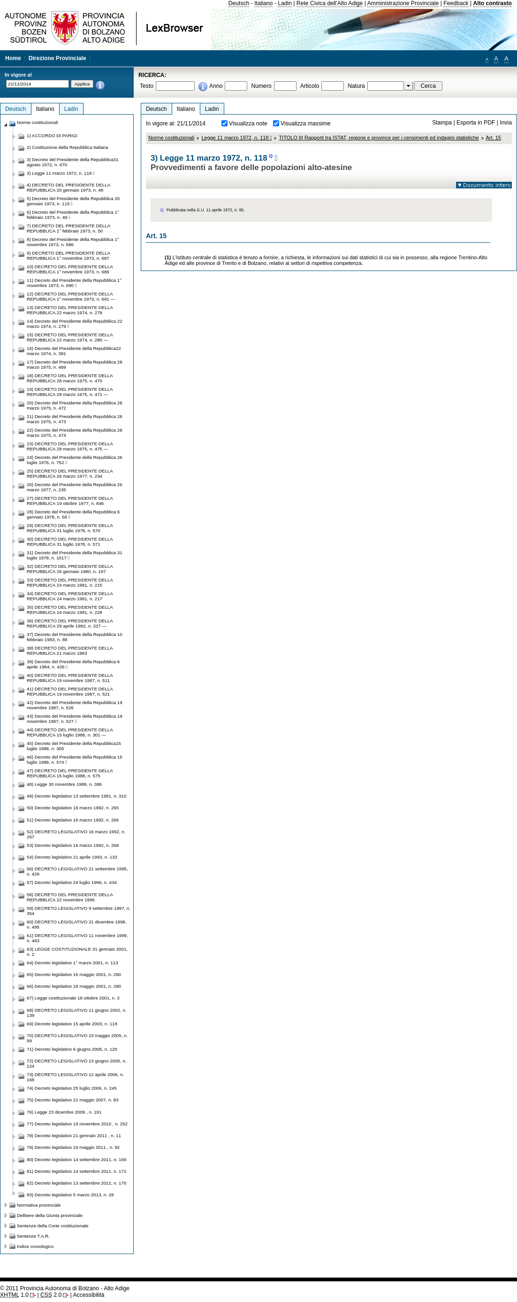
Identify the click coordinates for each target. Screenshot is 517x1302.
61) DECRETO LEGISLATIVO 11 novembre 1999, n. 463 (77, 938)
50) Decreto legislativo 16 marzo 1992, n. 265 (73, 807)
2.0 (50, 1295)
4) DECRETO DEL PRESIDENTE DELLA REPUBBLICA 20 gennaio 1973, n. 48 (68, 187)
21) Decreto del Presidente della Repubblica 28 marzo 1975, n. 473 (74, 419)
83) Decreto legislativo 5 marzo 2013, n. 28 (70, 1194)
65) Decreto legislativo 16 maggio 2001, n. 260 (74, 974)
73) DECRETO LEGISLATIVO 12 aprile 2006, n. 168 (75, 1077)
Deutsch (239, 3)
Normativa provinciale (39, 1205)
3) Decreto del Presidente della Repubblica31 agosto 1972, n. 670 (73, 162)
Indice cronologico (35, 1246)
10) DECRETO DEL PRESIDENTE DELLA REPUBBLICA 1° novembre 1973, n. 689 (70, 269)
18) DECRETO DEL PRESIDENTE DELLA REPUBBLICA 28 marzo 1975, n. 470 (70, 378)
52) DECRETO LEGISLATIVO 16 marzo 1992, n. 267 (76, 834)
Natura (356, 86)
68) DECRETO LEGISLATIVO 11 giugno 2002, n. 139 (76, 1013)
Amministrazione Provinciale (403, 3)
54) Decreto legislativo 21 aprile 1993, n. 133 (72, 857)
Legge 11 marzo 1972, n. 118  (236, 137)
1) (271, 156)
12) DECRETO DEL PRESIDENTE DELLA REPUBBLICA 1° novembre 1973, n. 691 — (71, 296)
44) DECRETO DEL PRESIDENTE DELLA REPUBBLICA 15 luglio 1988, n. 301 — (70, 732)
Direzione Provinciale (57, 58)
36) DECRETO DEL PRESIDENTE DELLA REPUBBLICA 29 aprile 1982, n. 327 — (70, 623)
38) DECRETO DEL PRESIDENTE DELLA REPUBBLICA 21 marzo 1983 (70, 650)
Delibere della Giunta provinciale (50, 1215)
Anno (215, 86)
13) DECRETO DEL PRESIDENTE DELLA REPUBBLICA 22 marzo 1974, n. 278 (70, 310)
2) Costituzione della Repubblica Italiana (67, 147)
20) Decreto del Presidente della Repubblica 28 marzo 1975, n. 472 (74, 405)
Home (13, 58)
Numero (261, 86)
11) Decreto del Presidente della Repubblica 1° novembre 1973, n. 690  (74, 283)
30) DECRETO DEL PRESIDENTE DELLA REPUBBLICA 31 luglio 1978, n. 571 (70, 541)
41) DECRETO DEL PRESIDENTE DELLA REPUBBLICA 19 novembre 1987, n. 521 (70, 691)
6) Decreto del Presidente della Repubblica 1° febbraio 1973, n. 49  (73, 214)
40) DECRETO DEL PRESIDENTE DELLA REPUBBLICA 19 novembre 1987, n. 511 (70, 678)
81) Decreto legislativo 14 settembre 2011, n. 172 (76, 1171)
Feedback (455, 3)
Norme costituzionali (171, 137)
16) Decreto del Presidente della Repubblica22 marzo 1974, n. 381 (74, 351)
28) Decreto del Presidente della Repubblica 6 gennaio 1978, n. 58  (73, 514)
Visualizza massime (306, 123)
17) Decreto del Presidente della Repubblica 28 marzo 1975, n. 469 (74, 364)
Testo (146, 86)
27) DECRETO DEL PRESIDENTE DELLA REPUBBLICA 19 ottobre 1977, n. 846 (70, 501)
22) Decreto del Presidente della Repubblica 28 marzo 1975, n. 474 (74, 432)
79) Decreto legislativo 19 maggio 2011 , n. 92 (73, 1147)
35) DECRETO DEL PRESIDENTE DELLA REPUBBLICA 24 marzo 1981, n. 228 (70, 609)
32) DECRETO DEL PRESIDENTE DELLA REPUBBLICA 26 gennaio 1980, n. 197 (70, 569)
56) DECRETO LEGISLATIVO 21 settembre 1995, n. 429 (77, 871)
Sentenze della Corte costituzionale (52, 1225)
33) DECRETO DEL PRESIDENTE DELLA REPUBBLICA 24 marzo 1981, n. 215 (70, 582)
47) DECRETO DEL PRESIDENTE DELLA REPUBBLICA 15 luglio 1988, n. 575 (70, 773)
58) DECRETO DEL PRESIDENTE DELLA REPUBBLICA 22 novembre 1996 (70, 897)
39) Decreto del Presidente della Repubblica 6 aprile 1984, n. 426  (73, 664)
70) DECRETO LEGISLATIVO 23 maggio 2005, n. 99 (77, 1038)
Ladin (285, 3)
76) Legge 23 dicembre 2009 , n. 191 (64, 1112)
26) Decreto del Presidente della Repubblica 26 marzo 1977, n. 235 (74, 487)
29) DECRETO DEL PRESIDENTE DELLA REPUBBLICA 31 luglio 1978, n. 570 (70, 528)
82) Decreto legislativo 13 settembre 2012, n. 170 (76, 1183)
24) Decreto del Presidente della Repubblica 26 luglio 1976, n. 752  (74, 460)
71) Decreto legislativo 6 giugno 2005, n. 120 (72, 1049)
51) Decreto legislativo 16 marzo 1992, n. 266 (73, 819)
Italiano (263, 3)
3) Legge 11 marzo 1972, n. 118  (61, 173)
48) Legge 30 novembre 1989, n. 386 (64, 784)
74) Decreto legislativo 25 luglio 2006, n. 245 (72, 1088)
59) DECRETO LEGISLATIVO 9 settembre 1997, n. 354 (78, 911)
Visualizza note (248, 123)
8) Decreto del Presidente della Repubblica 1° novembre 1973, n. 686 (73, 242)
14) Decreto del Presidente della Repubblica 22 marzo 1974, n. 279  (74, 323)
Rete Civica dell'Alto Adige (330, 3)
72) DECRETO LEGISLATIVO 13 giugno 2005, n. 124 (76, 1063)
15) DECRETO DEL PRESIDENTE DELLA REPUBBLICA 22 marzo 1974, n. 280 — (70, 337)
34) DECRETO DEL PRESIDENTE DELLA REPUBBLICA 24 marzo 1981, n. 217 (70, 596)
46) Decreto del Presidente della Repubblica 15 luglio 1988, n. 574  (74, 759)
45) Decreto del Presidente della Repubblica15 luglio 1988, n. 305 (74, 746)
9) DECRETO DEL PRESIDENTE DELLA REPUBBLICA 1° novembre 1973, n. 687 (68, 255)
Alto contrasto (492, 3)
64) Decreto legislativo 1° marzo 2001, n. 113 (72, 962)
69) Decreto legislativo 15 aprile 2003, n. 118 (72, 1023)
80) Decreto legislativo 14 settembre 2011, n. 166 (76, 1159)
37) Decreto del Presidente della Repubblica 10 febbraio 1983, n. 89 (74, 637)
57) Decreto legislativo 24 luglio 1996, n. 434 (72, 882)
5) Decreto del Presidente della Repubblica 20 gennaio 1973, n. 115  (73, 201)
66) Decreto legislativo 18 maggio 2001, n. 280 (74, 986)
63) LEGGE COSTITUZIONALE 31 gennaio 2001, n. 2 (77, 951)
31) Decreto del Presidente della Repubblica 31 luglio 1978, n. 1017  (74, 555)
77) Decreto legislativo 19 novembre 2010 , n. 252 (77, 1123)
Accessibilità (88, 1295)
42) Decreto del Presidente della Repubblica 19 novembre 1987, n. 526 (74, 705)
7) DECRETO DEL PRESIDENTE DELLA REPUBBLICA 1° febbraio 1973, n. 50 (68, 228)
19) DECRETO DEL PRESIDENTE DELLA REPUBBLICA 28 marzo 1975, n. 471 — (70, 392)
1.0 (14, 1295)
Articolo (309, 86)
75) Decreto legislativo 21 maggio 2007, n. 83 (73, 1099)
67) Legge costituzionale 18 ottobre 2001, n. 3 (73, 997)
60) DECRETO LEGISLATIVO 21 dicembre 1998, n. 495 (76, 924)
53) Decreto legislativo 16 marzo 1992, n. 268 (73, 845)
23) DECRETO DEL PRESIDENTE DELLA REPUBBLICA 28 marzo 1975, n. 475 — (70, 446)
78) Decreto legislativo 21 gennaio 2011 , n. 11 (74, 1135)
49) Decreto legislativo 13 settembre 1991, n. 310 (76, 795)
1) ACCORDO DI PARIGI (52, 135)
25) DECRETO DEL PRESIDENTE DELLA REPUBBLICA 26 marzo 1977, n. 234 (70, 473)
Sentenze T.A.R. (33, 1236)
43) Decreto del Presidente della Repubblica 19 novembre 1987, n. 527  (74, 718)
